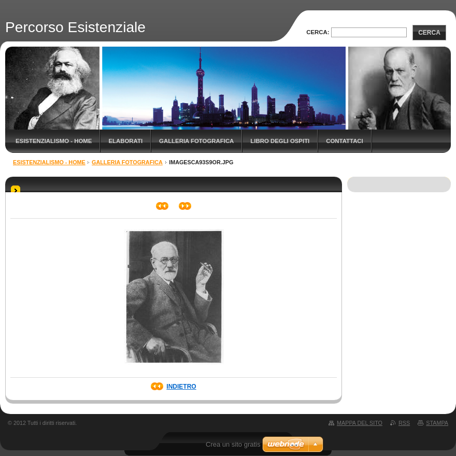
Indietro (181, 386)
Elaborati (125, 141)
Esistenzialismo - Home (54, 141)
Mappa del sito (359, 423)
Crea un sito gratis (233, 444)
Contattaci (344, 141)
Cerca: (317, 32)
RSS (404, 423)
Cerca (429, 32)
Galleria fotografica (196, 141)
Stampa (437, 423)
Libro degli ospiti (279, 141)
